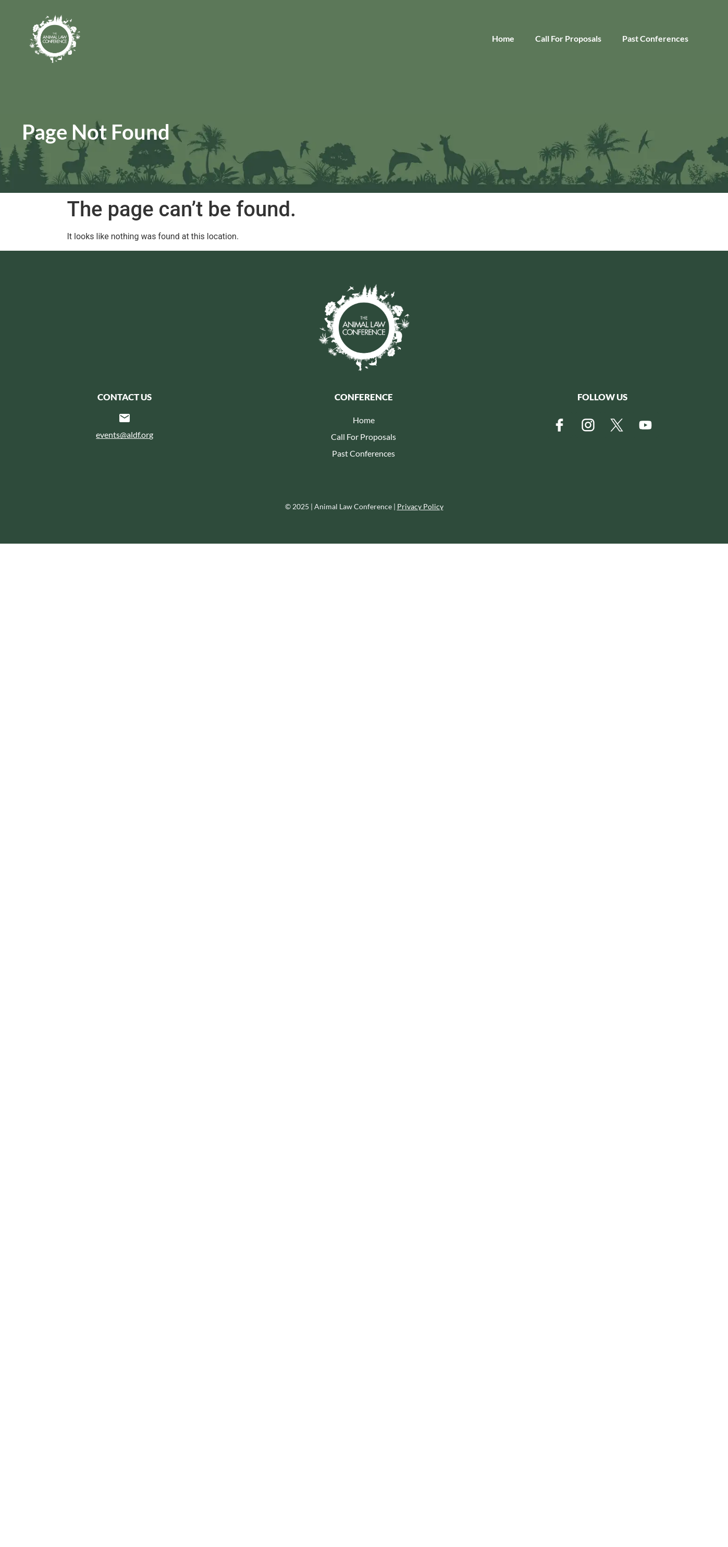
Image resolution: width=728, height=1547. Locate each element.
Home (503, 38)
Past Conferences (655, 38)
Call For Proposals (568, 38)
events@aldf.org (124, 434)
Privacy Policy (420, 506)
